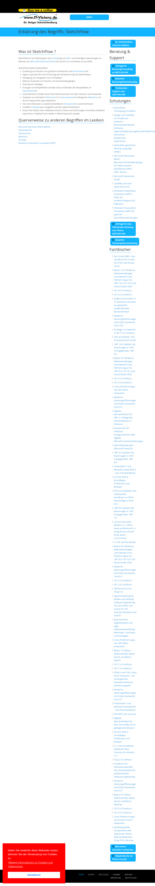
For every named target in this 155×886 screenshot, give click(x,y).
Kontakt (129, 874)
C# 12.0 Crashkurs (123, 580)
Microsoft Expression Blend (42, 61)
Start (81, 874)
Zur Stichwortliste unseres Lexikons (122, 44)
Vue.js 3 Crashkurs (123, 759)
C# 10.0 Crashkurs (123, 808)
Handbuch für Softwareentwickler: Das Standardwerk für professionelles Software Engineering (124, 770)
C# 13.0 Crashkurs (123, 378)
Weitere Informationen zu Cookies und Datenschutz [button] (30, 864)
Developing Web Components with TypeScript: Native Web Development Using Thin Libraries (123, 834)
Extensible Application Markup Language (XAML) (125, 148)
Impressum (115, 878)
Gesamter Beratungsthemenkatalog (124, 80)
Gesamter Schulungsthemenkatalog (124, 241)
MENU (89, 17)
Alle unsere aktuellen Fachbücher (122, 848)
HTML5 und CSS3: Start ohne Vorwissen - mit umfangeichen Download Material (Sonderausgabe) (125, 679)
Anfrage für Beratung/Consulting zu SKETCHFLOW (122, 69)
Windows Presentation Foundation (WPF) (37, 143)
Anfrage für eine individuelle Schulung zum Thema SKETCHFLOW (122, 229)
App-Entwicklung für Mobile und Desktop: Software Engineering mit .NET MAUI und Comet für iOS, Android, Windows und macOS (125, 605)
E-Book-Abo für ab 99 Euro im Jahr (122, 858)
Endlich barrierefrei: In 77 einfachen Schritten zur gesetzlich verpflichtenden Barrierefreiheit (125, 305)
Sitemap (116, 874)
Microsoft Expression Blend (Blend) (34, 126)
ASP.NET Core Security (125, 714)
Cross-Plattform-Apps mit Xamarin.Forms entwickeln (124, 820)
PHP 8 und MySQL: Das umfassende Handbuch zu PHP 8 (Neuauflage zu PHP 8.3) (125, 497)
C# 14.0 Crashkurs (123, 290)
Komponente (70, 103)
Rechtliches (131, 878)
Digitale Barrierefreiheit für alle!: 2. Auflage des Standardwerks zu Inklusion (123, 417)
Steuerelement (79, 71)
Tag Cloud (103, 874)
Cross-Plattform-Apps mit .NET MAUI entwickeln (124, 390)
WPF (69, 58)
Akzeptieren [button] (34, 875)
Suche (91, 874)
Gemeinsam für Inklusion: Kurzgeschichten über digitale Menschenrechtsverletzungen (128, 435)
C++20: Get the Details (125, 542)
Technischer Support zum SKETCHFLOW (119, 91)
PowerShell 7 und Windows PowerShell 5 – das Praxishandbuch (125, 469)
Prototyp (55, 58)
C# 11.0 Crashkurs (123, 664)
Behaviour (51, 97)
